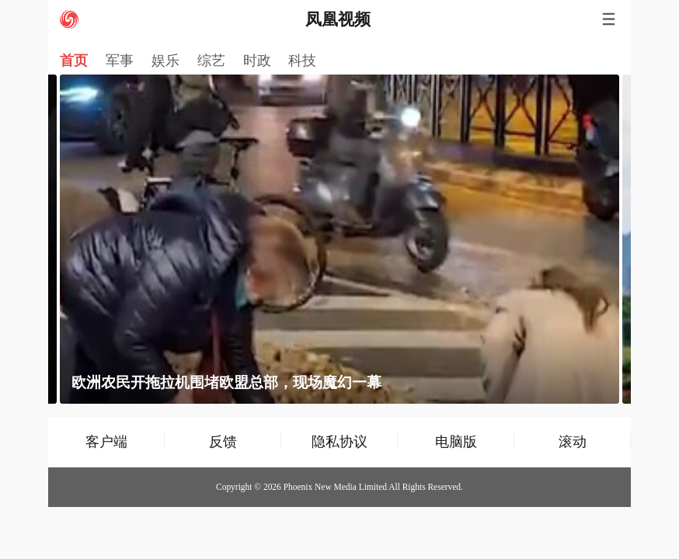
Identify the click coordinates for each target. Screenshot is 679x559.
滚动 (573, 441)
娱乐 (165, 60)
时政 (257, 60)
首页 (74, 60)
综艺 (211, 60)
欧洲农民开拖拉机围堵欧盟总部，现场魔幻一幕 (226, 382)
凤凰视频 (338, 19)
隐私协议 (339, 441)
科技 (302, 60)
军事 (120, 60)
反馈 (223, 441)
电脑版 (456, 441)
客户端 (106, 441)
